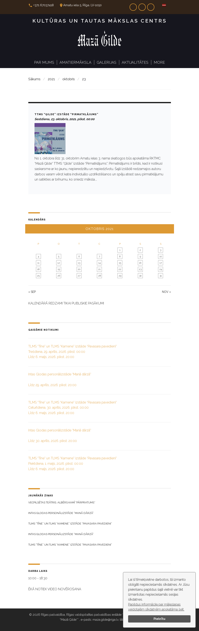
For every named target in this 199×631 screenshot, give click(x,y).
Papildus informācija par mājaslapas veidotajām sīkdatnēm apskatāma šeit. (156, 606)
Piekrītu (159, 618)
